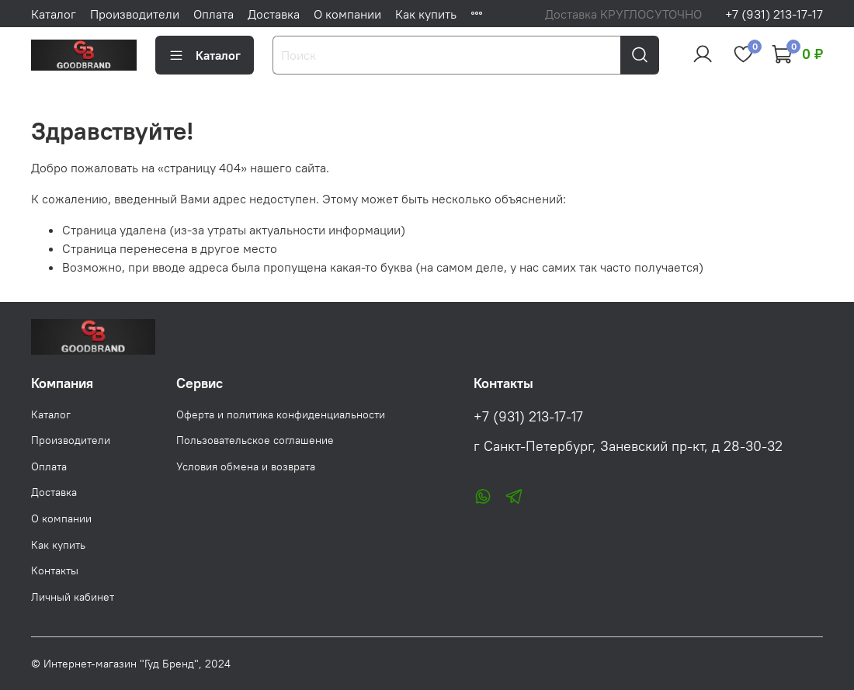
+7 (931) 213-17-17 (774, 14)
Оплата (213, 14)
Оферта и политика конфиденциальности (280, 414)
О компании (347, 14)
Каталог (53, 14)
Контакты (54, 570)
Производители (134, 14)
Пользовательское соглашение (255, 440)
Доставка (274, 14)
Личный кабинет (72, 597)
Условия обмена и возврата (245, 466)
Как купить (426, 14)
